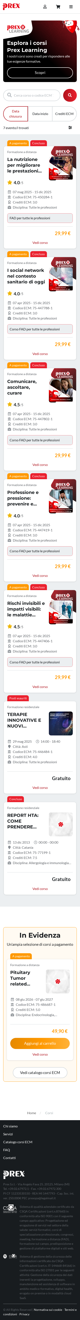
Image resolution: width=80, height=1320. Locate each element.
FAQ (6, 1150)
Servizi (8, 1134)
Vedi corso (40, 242)
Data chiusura (15, 113)
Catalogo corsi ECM (17, 1142)
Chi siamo (10, 1126)
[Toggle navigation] (70, 6)
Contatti (9, 1158)
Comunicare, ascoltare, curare (21, 387)
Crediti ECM (64, 114)
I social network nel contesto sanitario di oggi (26, 276)
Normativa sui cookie (48, 1309)
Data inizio (40, 114)
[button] (40, 1072)
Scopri (40, 72)
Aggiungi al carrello (40, 1043)
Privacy (24, 1314)
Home (31, 1113)
